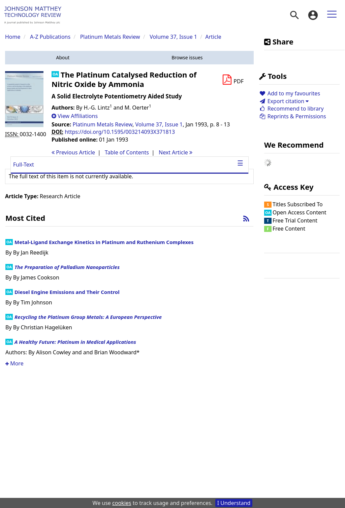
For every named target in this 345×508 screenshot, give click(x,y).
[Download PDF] (233, 79)
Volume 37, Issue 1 (174, 36)
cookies (121, 503)
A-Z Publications (50, 36)
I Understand (234, 503)
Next (175, 152)
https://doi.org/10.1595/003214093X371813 (120, 132)
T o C (127, 152)
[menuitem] (294, 15)
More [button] (14, 363)
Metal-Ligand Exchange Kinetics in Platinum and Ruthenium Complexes (103, 242)
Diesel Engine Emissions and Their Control (67, 292)
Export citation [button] (284, 101)
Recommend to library (291, 108)
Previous (73, 152)
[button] (63, 57)
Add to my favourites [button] (289, 93)
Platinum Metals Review (110, 36)
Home (13, 36)
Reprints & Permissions (292, 116)
